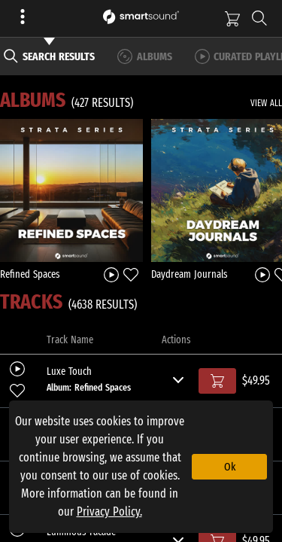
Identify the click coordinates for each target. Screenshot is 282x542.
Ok (229, 466)
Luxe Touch (69, 372)
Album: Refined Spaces (89, 387)
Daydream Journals (189, 274)
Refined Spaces (30, 274)
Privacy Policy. (109, 511)
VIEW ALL (266, 103)
